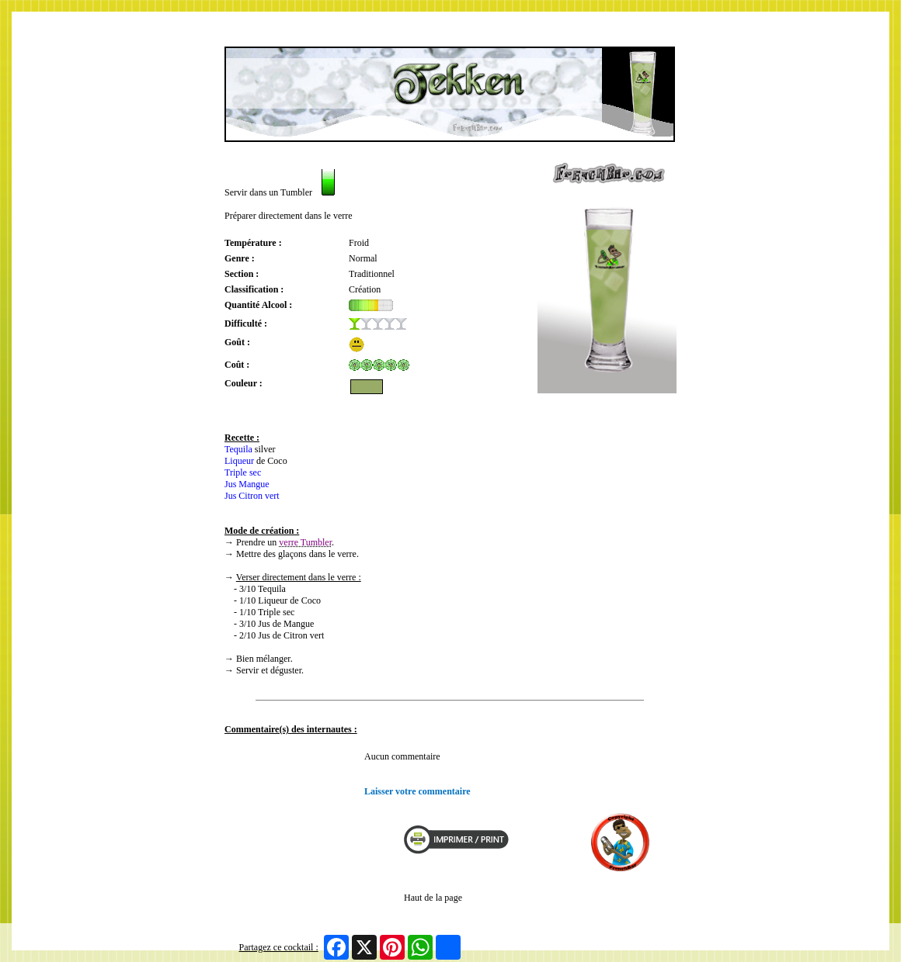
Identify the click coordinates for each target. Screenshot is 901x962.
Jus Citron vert (252, 495)
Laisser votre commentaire (417, 791)
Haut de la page (433, 897)
